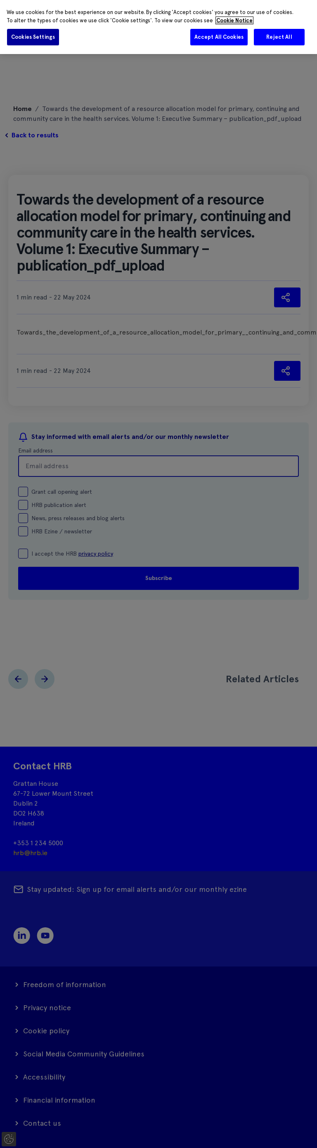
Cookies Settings (33, 37)
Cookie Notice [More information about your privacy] (234, 20)
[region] (158, 27)
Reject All (279, 37)
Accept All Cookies (219, 37)
